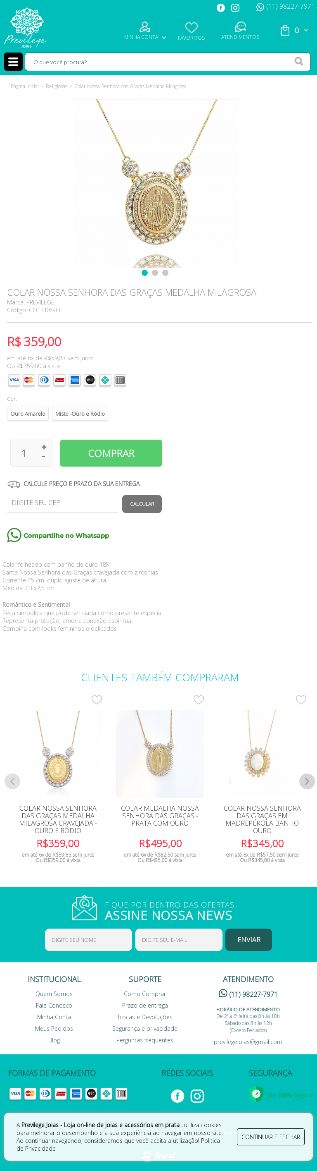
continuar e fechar (270, 1137)
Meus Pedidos (54, 1028)
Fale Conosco (54, 1005)
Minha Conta (54, 1017)
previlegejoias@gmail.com (248, 1042)
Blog (54, 1040)
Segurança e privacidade (144, 1028)
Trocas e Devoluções (145, 1017)
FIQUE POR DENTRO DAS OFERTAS (175, 910)
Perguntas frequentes (144, 1040)
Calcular (142, 504)
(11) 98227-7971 (285, 6)
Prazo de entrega (145, 1005)
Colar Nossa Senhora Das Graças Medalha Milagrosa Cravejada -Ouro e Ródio (58, 819)
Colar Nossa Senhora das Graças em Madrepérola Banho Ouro (262, 819)
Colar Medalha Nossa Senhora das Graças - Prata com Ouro (160, 816)
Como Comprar (145, 994)
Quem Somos (54, 994)
